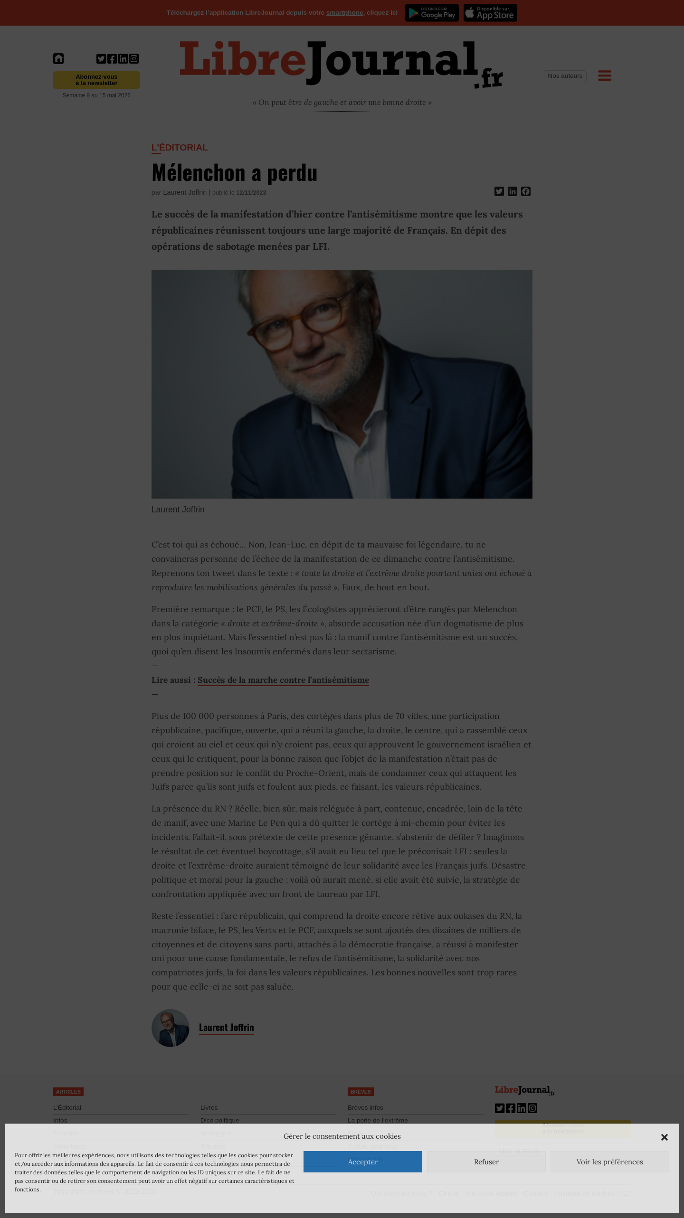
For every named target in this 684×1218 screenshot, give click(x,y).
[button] (664, 1136)
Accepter (363, 1161)
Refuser (486, 1161)
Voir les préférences (610, 1161)
